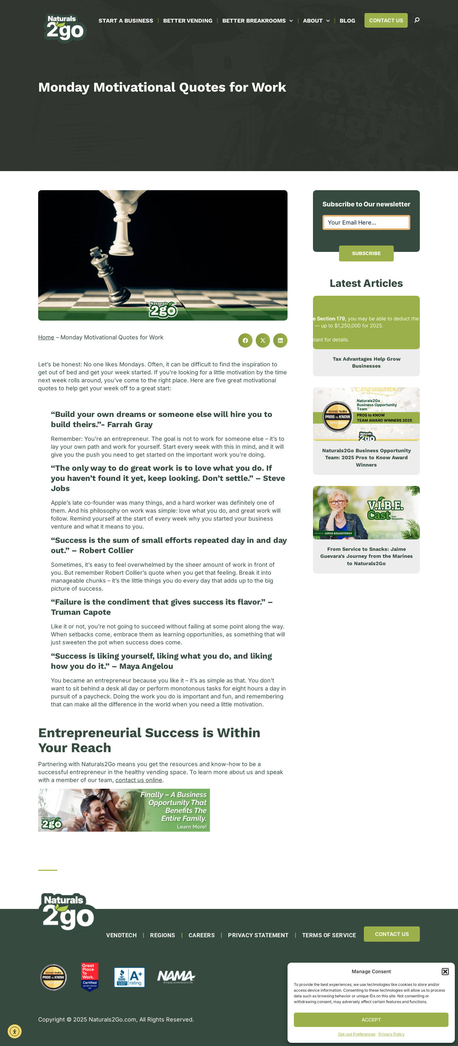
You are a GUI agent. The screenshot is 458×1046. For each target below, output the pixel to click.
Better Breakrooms (257, 21)
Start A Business (126, 20)
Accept (371, 1020)
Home (46, 337)
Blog (347, 20)
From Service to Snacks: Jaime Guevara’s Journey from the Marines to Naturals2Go (366, 556)
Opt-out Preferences (356, 1034)
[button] (445, 971)
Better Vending (187, 20)
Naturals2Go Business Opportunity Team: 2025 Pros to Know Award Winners (366, 457)
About (316, 21)
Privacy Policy (391, 1034)
